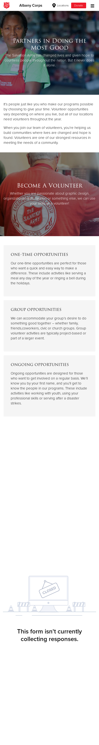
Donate (78, 5)
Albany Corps (30, 5)
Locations (60, 5)
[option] (49, 53)
